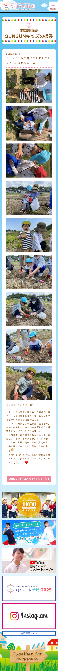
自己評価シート (29, 633)
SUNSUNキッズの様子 (28, 479)
